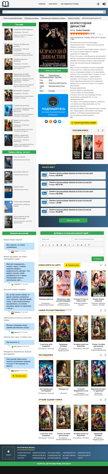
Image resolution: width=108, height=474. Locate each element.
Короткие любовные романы (58, 453)
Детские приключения (71, 455)
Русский (52, 91)
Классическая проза (85, 455)
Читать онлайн (73, 220)
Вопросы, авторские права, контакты (54, 464)
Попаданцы (22, 455)
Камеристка (63, 389)
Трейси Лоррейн (74, 18)
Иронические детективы (42, 455)
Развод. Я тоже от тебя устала (81, 300)
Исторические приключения (58, 458)
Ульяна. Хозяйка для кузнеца (98, 345)
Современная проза (70, 453)
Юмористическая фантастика (44, 453)
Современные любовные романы (49, 76)
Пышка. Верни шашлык (98, 300)
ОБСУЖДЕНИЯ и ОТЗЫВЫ (70, 4)
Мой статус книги (53, 70)
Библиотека (17, 4)
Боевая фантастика (25, 453)
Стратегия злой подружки (46, 345)
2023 (50, 80)
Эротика (58, 77)
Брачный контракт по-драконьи (98, 390)
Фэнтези (21, 458)
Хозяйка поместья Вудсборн (81, 345)
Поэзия (65, 458)
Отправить (98, 259)
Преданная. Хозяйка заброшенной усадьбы (63, 345)
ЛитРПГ (80, 458)
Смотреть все (72, 265)
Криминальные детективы (42, 458)
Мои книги (53, 4)
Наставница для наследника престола (46, 390)
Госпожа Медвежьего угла (81, 390)
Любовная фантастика (86, 453)
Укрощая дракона (46, 299)
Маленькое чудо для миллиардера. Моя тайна (63, 300)
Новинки (41, 4)
